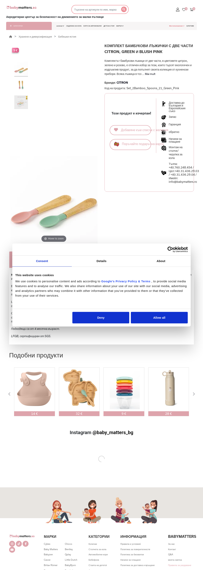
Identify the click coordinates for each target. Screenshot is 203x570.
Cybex (47, 544)
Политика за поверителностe (135, 549)
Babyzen (48, 554)
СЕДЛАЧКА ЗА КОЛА (73, 26)
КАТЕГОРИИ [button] (16, 26)
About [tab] (161, 260)
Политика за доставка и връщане (137, 565)
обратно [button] (174, 132)
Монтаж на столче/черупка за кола (175, 152)
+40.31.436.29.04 (182, 174)
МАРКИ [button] (120, 26)
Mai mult (150, 73)
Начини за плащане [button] (175, 140)
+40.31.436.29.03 (187, 171)
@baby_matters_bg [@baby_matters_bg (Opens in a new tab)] (113, 432)
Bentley (69, 549)
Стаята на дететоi (98, 565)
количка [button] (60, 26)
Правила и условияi (130, 544)
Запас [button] (172, 116)
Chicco (68, 544)
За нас (171, 544)
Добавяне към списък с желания (132, 130)
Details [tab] (101, 260)
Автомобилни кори (98, 554)
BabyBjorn (70, 565)
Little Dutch (71, 559)
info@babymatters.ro (183, 181)
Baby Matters (51, 549)
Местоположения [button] (177, 26)
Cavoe (47, 559)
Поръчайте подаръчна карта (132, 144)
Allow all (159, 317)
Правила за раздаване (179, 565)
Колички (93, 544)
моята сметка (175, 559)
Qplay (68, 554)
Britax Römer (50, 565)
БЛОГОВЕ (190, 26)
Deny (101, 317)
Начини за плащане (130, 559)
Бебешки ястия (67, 36)
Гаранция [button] (175, 124)
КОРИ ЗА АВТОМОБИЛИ (92, 26)
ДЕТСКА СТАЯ (108, 26)
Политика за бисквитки (132, 554)
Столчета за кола (97, 549)
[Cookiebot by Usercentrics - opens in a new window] (170, 249)
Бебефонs (94, 559)
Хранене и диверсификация (36, 36)
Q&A (170, 554)
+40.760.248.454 (180, 167)
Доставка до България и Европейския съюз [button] (177, 106)
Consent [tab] (42, 260)
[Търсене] (95, 9)
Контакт (172, 549)
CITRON (122, 82)
